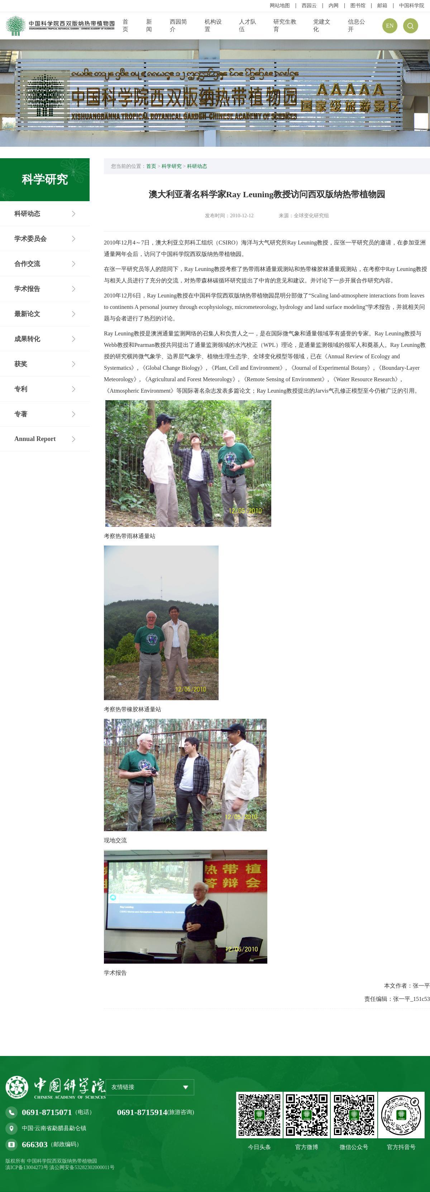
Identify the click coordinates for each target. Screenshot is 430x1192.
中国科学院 (411, 5)
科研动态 (197, 166)
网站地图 (280, 5)
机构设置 (213, 25)
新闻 (149, 25)
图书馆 (358, 5)
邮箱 (382, 5)
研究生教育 (284, 25)
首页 (125, 25)
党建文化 (321, 25)
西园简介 (178, 25)
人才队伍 (247, 25)
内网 (334, 5)
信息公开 (356, 25)
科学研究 (172, 166)
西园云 (309, 5)
